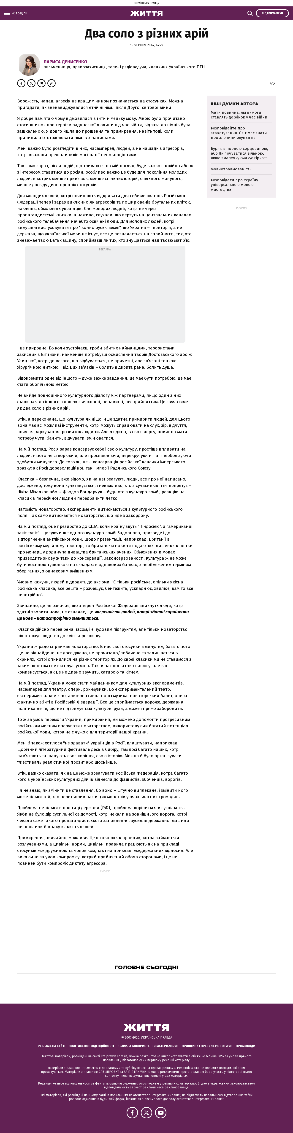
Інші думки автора (234, 103)
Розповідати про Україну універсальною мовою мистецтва (234, 185)
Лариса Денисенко (65, 61)
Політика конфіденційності (91, 1046)
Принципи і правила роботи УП (207, 1046)
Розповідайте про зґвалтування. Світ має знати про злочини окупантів (239, 133)
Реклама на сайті (51, 1046)
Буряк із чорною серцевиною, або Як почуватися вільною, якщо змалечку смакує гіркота (239, 153)
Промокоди (245, 1046)
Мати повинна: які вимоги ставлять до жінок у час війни (239, 114)
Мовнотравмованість (231, 169)
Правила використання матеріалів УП (147, 1046)
